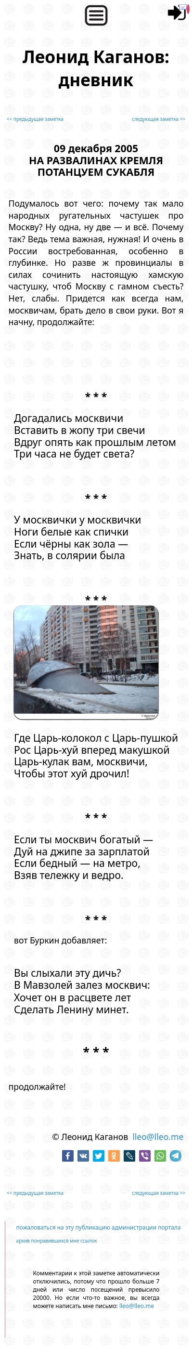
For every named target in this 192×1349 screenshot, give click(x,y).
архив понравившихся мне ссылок (56, 1240)
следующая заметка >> (158, 119)
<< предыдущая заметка (35, 119)
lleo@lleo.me (157, 1136)
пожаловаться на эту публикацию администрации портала (98, 1227)
